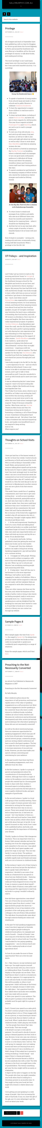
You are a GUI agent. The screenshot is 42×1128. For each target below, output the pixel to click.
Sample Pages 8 (14, 621)
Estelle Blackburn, (22, 338)
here (6, 654)
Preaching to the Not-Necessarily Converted (18, 666)
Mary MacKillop (14, 144)
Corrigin (29, 276)
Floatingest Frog (14, 125)
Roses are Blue (19, 118)
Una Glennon (27, 353)
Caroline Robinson (11, 324)
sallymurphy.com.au (21, 2)
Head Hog (27, 125)
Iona (32, 132)
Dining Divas (9, 300)
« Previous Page (10, 1113)
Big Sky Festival (17, 151)
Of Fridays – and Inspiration (20, 256)
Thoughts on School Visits (19, 440)
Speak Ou (20, 637)
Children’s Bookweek (23, 106)
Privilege (10, 28)
